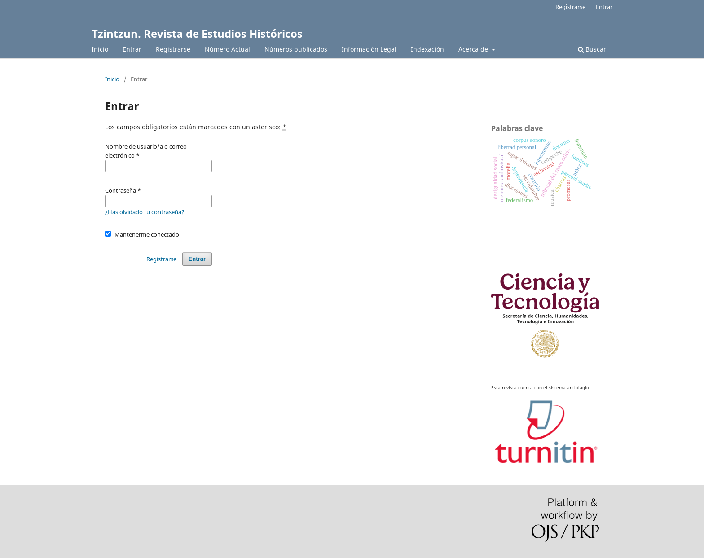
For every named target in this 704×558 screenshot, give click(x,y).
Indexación (427, 49)
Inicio (100, 49)
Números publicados (295, 49)
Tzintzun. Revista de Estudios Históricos (197, 33)
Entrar (132, 49)
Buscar (592, 49)
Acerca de (474, 49)
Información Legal (369, 49)
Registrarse (173, 49)
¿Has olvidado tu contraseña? (145, 212)
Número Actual (227, 49)
